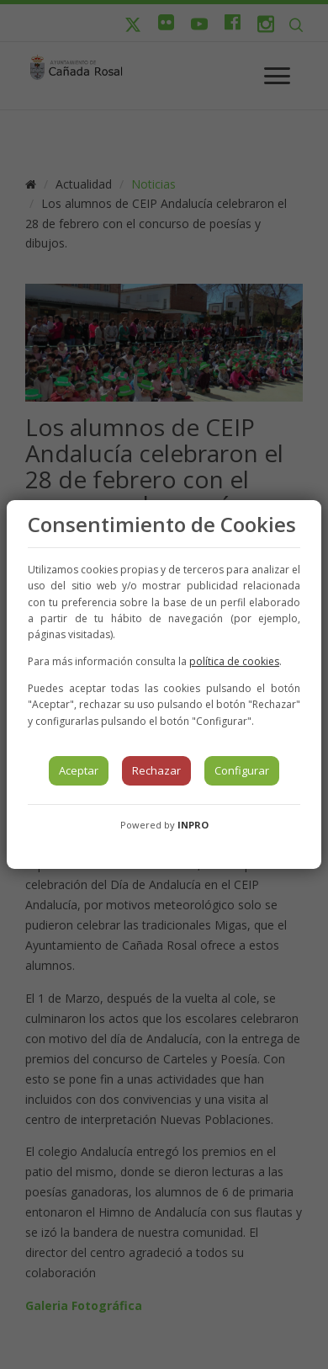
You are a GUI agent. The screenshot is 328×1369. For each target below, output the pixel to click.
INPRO (193, 824)
